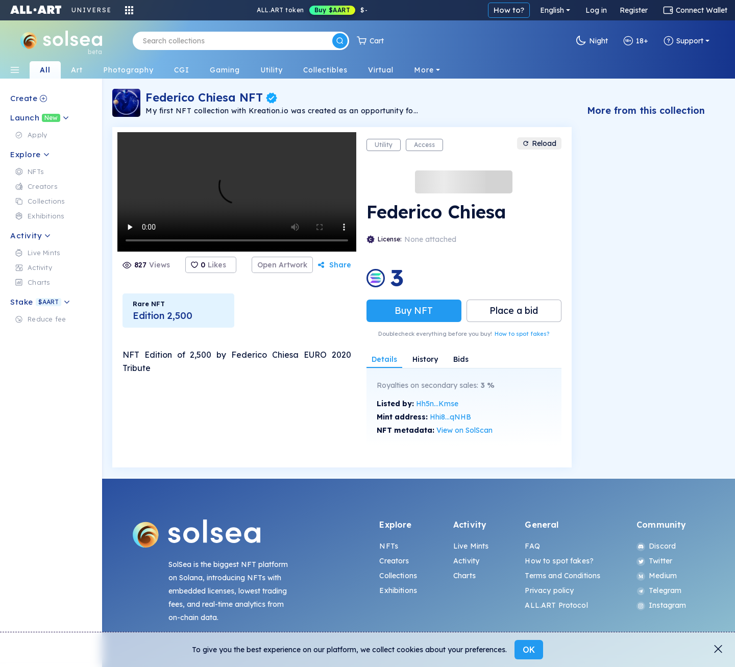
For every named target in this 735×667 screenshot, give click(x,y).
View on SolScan (464, 430)
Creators (394, 560)
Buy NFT (414, 310)
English (552, 10)
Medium (656, 576)
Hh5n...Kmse (437, 403)
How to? (509, 10)
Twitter (654, 561)
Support (683, 41)
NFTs (388, 546)
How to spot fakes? (522, 333)
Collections (398, 575)
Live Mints (470, 546)
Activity (466, 560)
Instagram (661, 605)
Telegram (658, 590)
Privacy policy (549, 590)
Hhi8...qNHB (450, 417)
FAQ (532, 546)
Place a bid (513, 310)
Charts (464, 575)
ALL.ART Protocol (556, 605)
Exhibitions (398, 590)
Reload (539, 143)
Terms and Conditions (562, 575)
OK (529, 650)
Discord (656, 546)
